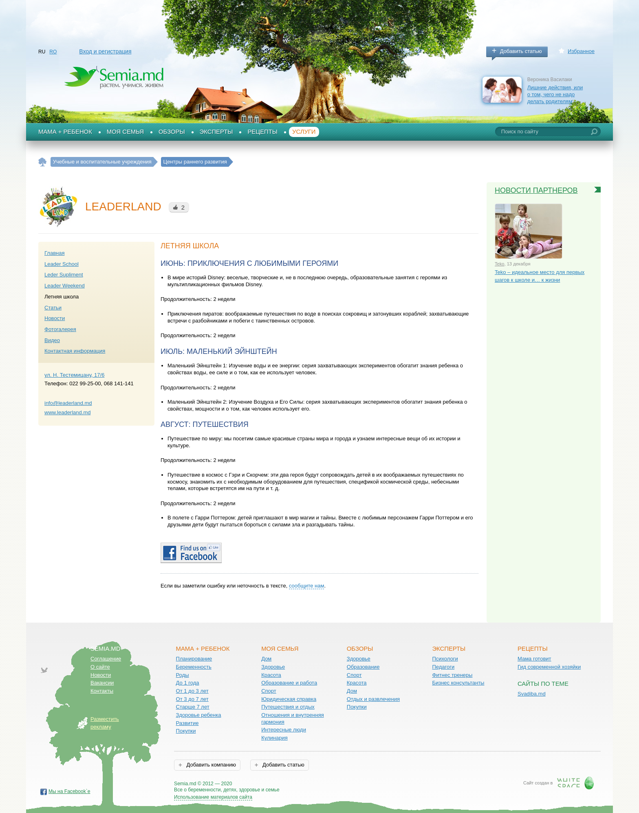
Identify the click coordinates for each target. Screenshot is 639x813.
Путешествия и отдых (288, 707)
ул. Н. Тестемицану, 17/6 (74, 375)
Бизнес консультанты (458, 683)
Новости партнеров (536, 190)
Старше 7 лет (192, 707)
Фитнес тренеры (452, 675)
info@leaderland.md (68, 403)
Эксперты (216, 131)
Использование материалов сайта (213, 797)
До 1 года (187, 683)
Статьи (53, 308)
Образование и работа (289, 683)
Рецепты (262, 131)
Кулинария (274, 738)
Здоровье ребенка (198, 715)
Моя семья (125, 131)
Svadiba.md (532, 694)
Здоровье (273, 667)
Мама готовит (534, 659)
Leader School (61, 264)
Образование (363, 667)
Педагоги (443, 667)
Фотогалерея (60, 329)
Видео (52, 340)
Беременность (194, 667)
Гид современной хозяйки (549, 667)
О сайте (100, 667)
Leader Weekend (64, 286)
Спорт (268, 691)
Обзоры (172, 131)
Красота (271, 675)
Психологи (445, 659)
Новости (54, 318)
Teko (500, 263)
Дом (266, 659)
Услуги (304, 131)
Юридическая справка (288, 699)
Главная (54, 253)
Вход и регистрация (105, 51)
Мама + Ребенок (65, 131)
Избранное (581, 51)
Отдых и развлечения (373, 699)
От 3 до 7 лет (192, 699)
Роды (182, 675)
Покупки (186, 731)
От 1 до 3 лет (192, 691)
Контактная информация (74, 351)
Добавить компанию (210, 765)
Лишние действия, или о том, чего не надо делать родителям (555, 94)
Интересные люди (283, 730)
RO (53, 52)
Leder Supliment (63, 275)
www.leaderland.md (67, 412)
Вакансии (102, 683)
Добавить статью (521, 51)
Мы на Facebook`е (69, 791)
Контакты (101, 691)
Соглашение (105, 659)
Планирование (194, 659)
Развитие (187, 723)
